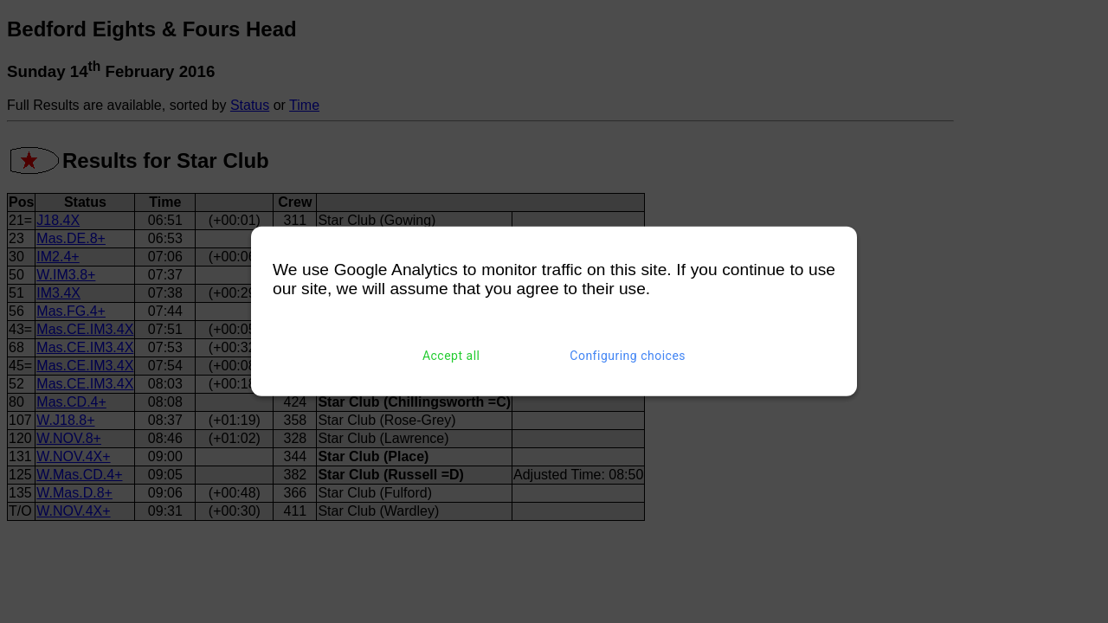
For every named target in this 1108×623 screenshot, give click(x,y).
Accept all (451, 355)
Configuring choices (627, 355)
